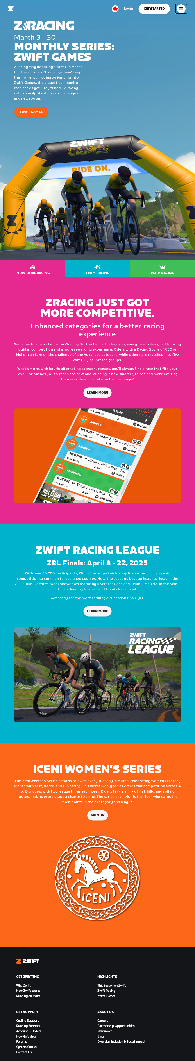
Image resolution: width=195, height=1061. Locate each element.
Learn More (97, 393)
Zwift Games (31, 112)
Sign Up (97, 815)
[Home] (11, 9)
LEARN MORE (97, 611)
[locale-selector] (115, 8)
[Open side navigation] (181, 8)
